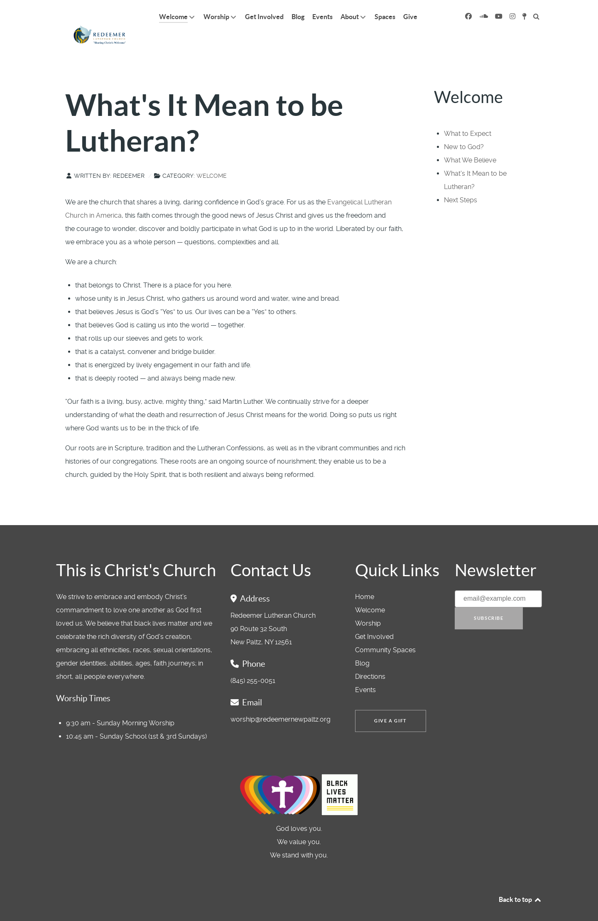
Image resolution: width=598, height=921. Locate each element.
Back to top (520, 880)
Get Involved (374, 618)
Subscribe (488, 599)
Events (365, 671)
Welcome (211, 157)
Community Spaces (385, 631)
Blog (362, 644)
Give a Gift (390, 702)
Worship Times (83, 679)
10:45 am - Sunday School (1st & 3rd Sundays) (136, 718)
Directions (370, 658)
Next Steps (460, 181)
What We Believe (470, 141)
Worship (368, 605)
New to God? (464, 128)
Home (364, 578)
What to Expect (467, 115)
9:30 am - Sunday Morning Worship (120, 704)
